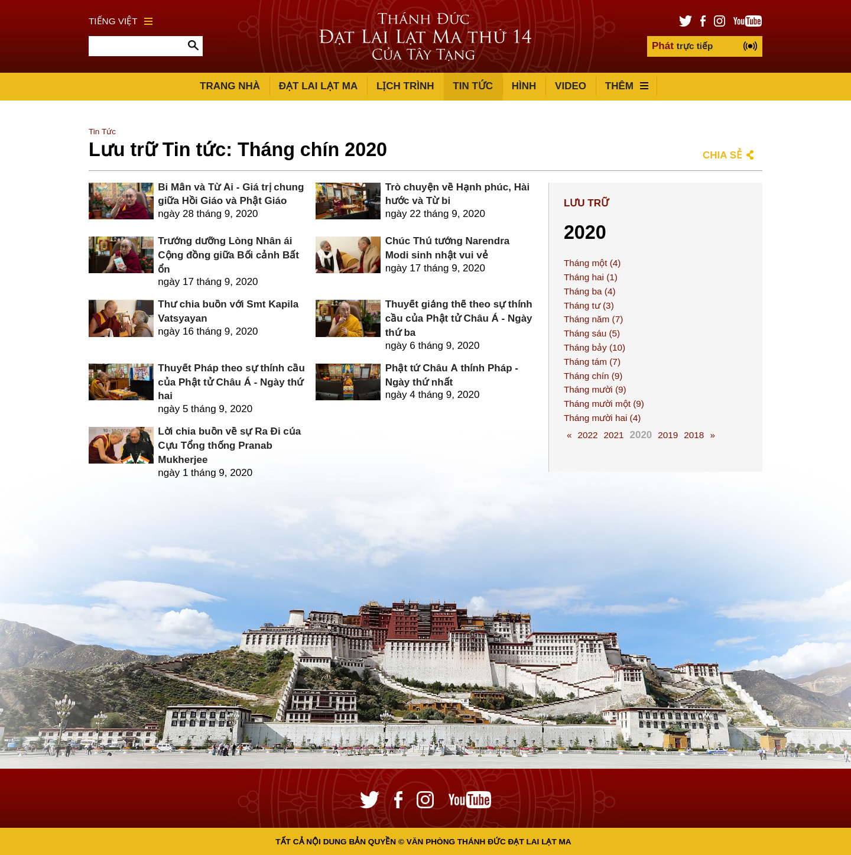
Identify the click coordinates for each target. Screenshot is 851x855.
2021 (613, 435)
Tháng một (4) (592, 263)
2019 (668, 435)
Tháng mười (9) (595, 389)
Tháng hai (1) (591, 277)
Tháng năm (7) (593, 319)
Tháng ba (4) (590, 291)
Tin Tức (473, 86)
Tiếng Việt (120, 21)
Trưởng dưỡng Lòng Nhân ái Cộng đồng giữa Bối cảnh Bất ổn (228, 255)
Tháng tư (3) (589, 305)
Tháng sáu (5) (592, 333)
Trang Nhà (230, 86)
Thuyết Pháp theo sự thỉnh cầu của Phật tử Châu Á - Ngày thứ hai (231, 382)
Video (570, 86)
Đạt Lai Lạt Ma (318, 86)
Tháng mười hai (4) (602, 418)
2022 (587, 435)
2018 (694, 435)
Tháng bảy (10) (594, 347)
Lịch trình (405, 86)
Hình (524, 86)
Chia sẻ (722, 155)
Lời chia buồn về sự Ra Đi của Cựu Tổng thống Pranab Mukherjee (229, 445)
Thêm (626, 86)
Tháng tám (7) (592, 362)
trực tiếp (682, 45)
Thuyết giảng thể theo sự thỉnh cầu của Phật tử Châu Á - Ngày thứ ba (458, 318)
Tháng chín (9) (593, 376)
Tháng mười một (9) (604, 404)
